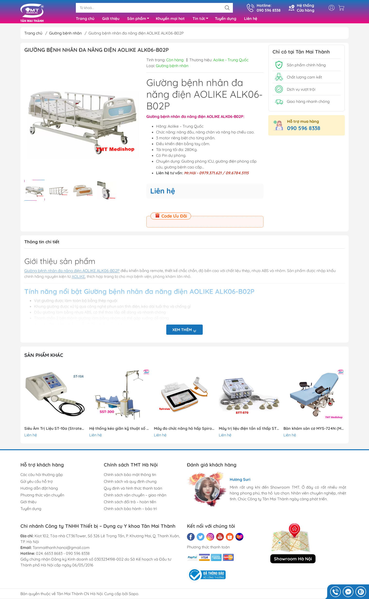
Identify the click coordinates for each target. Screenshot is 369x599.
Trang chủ (85, 19)
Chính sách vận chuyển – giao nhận (135, 496)
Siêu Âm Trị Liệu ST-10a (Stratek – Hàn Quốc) (55, 430)
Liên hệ (250, 19)
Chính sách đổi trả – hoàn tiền (130, 503)
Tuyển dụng (225, 19)
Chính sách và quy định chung (130, 483)
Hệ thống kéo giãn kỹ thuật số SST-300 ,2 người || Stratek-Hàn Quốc (119, 430)
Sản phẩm (139, 20)
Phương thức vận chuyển (42, 496)
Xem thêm (184, 331)
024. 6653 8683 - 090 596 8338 (63, 555)
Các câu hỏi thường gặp (41, 476)
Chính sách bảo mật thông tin (130, 476)
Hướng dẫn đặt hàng (39, 490)
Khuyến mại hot (170, 19)
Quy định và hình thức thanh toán (133, 490)
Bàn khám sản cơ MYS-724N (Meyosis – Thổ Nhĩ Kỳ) (314, 430)
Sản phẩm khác (43, 357)
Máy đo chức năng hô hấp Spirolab (184, 430)
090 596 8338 (303, 130)
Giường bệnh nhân (65, 35)
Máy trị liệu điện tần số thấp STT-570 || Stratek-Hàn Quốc (249, 430)
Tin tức (202, 20)
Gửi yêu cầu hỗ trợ (36, 483)
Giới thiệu (110, 19)
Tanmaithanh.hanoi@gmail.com (61, 549)
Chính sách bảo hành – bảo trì (130, 510)
